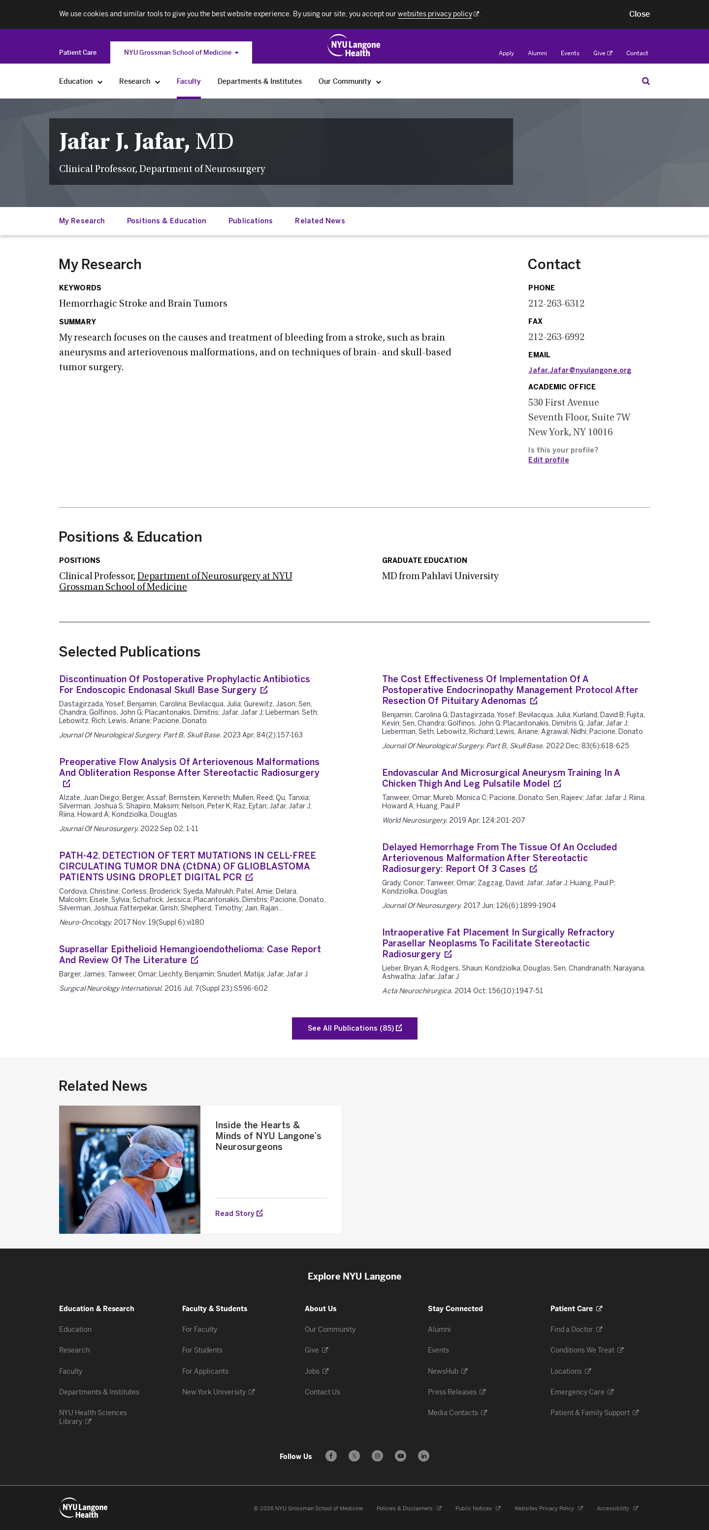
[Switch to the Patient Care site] (78, 52)
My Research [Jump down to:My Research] (82, 221)
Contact (637, 53)
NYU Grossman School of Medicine (181, 52)
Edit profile (548, 460)
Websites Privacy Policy (549, 1508)
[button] (639, 14)
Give (602, 53)
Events (570, 53)
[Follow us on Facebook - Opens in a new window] (331, 1455)
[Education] (100, 81)
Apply (506, 53)
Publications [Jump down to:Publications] (250, 221)
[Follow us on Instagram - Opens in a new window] (377, 1455)
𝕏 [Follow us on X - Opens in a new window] (354, 1457)
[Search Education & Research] (646, 80)
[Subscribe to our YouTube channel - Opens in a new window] (400, 1455)
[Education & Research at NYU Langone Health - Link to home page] (354, 45)
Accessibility (617, 1508)
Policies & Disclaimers (409, 1508)
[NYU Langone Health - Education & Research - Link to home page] (83, 1507)
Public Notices (478, 1508)
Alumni (537, 53)
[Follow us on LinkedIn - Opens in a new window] (423, 1455)
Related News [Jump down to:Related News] (320, 221)
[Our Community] (379, 81)
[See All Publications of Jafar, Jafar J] (355, 1028)
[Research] (158, 81)
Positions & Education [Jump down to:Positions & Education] (166, 221)
